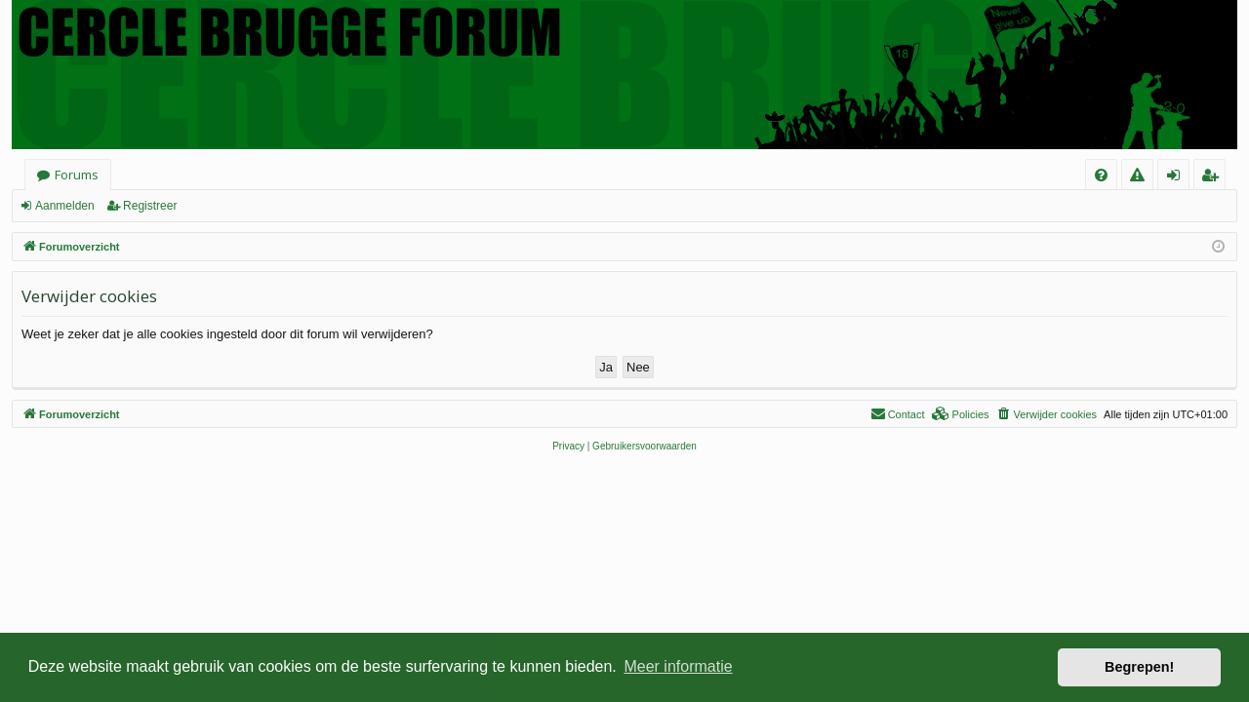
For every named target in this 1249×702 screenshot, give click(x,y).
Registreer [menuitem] (1213, 178)
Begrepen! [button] (1139, 667)
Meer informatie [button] (678, 666)
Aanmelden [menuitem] (1179, 178)
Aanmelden (65, 206)
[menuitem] (1101, 175)
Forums (77, 174)
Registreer (150, 206)
